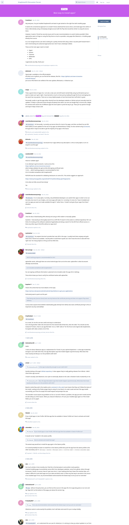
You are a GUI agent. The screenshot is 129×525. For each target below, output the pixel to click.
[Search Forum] (85, 2)
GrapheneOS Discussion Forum (29, 2)
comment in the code (57, 387)
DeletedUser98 (33, 367)
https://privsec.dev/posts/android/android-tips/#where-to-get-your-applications (49, 291)
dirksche (30, 198)
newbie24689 (31, 253)
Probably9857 (32, 523)
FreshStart (31, 124)
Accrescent (86, 126)
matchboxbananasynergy (35, 143)
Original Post (102, 26)
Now (99, 55)
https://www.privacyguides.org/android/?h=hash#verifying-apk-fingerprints (47, 179)
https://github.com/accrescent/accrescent (37, 166)
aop (29, 488)
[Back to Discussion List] (2, 2)
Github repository (46, 371)
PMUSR (31, 432)
